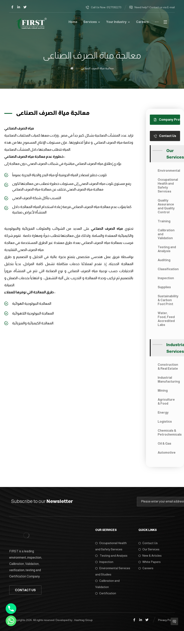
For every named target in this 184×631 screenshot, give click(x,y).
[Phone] (11, 608)
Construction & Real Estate (168, 366)
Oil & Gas (164, 443)
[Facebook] (12, 7)
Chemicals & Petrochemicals (169, 432)
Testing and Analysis (167, 249)
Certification (105, 593)
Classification (168, 269)
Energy (163, 412)
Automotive (167, 452)
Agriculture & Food (166, 401)
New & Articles (150, 555)
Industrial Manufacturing (169, 379)
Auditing (164, 260)
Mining (163, 390)
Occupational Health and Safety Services (168, 185)
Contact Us (148, 543)
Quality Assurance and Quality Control (166, 206)
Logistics (165, 421)
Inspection (166, 278)
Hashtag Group (83, 620)
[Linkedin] (19, 7)
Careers (145, 568)
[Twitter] (25, 7)
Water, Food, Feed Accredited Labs (166, 318)
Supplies (164, 287)
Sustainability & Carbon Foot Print (168, 300)
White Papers (149, 562)
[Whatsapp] (11, 620)
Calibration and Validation (166, 234)
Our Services (148, 549)
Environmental (169, 170)
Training (164, 221)
